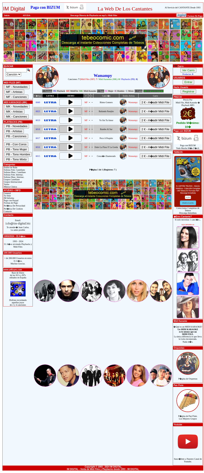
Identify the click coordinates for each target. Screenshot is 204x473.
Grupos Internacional (12, 182)
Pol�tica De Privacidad (14, 205)
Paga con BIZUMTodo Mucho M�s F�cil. (188, 145)
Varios (6, 184)
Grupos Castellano (11, 179)
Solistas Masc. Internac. (13, 177)
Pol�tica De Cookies (13, 209)
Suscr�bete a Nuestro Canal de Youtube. (188, 458)
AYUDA (26, 15)
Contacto (7, 211)
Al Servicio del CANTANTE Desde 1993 (183, 7)
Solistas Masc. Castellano (14, 172)
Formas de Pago (10, 203)
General (7, 193)
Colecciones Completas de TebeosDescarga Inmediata (188, 209)
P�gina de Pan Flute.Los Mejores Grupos (187, 415)
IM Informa (8, 198)
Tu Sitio (7, 195)
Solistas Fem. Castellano (14, 170)
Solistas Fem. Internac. (13, 174)
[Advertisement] (103, 248)
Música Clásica (10, 186)
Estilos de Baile (10, 167)
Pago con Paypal (10, 200)
